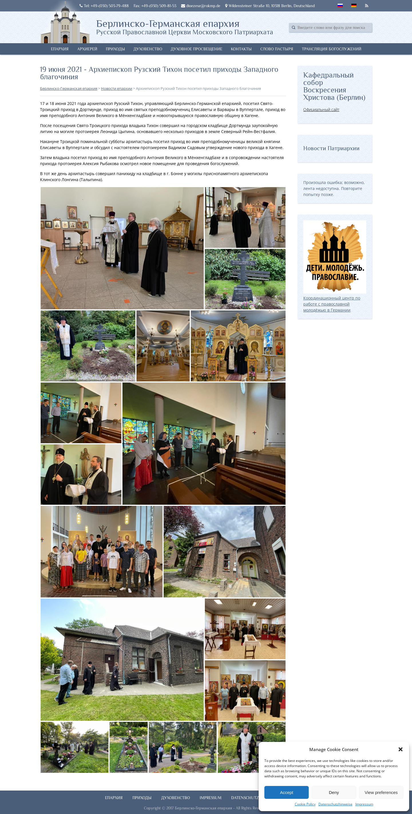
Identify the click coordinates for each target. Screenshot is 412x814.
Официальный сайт (321, 109)
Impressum (364, 804)
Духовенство (148, 49)
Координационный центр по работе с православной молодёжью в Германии (334, 301)
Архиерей (87, 49)
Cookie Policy (305, 804)
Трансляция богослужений (331, 49)
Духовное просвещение (196, 49)
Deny (334, 792)
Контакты (241, 49)
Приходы (115, 49)
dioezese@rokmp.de (200, 5)
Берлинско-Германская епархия (184, 26)
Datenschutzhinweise (335, 804)
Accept (286, 792)
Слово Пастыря (276, 49)
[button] (400, 749)
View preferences (381, 792)
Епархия (60, 49)
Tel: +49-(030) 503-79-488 (104, 5)
